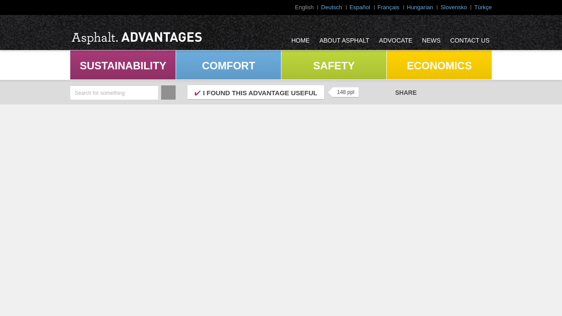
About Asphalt (344, 40)
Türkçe (483, 7)
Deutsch (331, 7)
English (304, 7)
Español (359, 7)
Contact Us (470, 40)
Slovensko (453, 7)
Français (389, 7)
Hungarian (420, 7)
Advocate (395, 40)
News (431, 40)
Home (300, 40)
